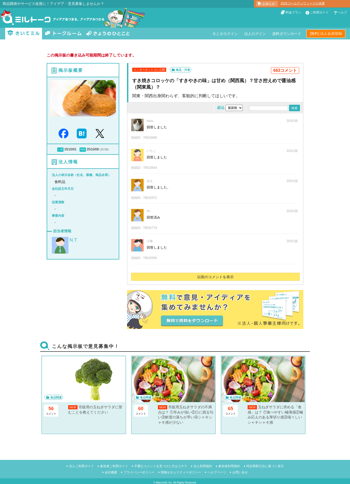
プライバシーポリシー (139, 472)
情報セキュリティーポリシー (181, 472)
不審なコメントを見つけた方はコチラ (160, 466)
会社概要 (111, 472)
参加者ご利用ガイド (114, 466)
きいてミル (23, 33)
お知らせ (268, 4)
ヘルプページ (216, 472)
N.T (73, 240)
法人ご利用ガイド (81, 466)
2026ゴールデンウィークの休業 (303, 3)
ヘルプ (342, 12)
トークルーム (63, 33)
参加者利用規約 (229, 466)
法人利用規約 (202, 466)
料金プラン (293, 12)
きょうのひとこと (108, 33)
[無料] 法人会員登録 (326, 33)
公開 (60, 149)
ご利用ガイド (319, 12)
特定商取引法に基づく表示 (265, 466)
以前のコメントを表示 (215, 277)
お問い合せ (240, 472)
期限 (82, 149)
